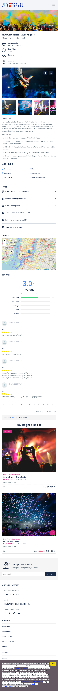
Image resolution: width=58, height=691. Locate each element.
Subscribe (50, 574)
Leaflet (37, 269)
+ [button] (4, 240)
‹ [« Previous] (3, 404)
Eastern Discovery (11, 541)
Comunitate (6, 631)
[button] (51, 93)
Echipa (4, 646)
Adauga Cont (7, 658)
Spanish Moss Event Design (15, 477)
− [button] (4, 244)
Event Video (49, 26)
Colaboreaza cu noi (9, 641)
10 (47, 404)
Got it (53, 664)
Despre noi (6, 626)
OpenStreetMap (45, 269)
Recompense (7, 636)
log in (14, 417)
